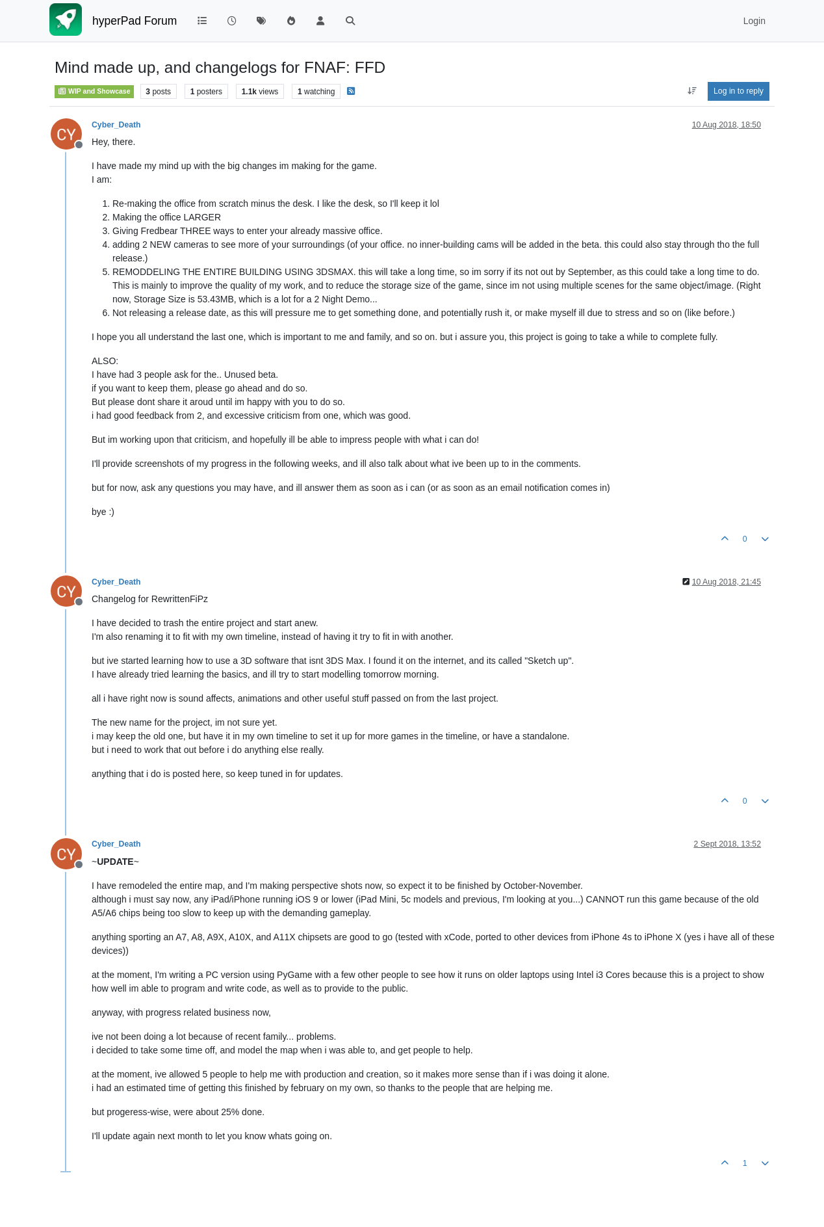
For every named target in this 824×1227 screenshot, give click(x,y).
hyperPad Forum (134, 20)
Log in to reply (739, 91)
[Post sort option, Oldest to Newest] (691, 91)
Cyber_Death (116, 124)
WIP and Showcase (94, 91)
